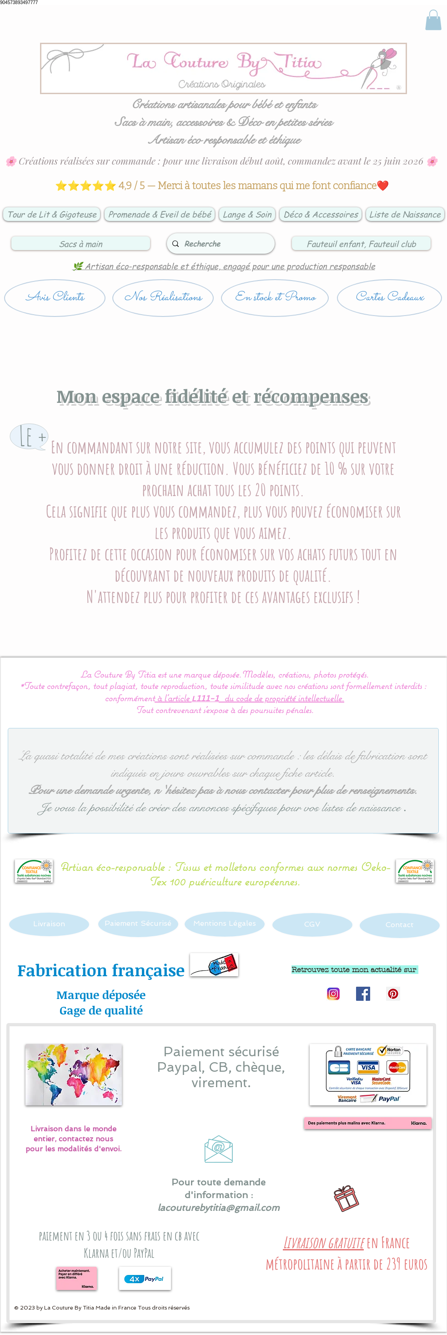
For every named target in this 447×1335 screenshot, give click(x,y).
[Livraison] (49, 924)
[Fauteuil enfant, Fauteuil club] (361, 243)
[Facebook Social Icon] (363, 994)
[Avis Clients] (54, 298)
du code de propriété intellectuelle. (284, 697)
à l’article (173, 697)
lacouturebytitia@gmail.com (218, 1207)
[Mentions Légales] (224, 924)
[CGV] (312, 925)
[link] (433, 20)
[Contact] (399, 925)
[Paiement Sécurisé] (138, 924)
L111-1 (205, 699)
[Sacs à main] (80, 243)
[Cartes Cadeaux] (389, 298)
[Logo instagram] (333, 994)
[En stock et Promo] (275, 298)
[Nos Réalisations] (163, 298)
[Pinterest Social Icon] (393, 994)
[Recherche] (220, 243)
